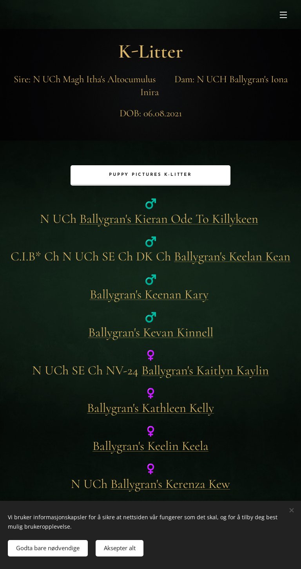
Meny (283, 14)
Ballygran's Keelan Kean (232, 256)
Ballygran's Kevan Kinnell (150, 332)
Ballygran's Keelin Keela (150, 445)
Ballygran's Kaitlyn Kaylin (205, 370)
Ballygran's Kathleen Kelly (150, 407)
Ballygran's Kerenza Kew (170, 483)
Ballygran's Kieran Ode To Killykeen (169, 218)
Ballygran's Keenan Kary (149, 294)
